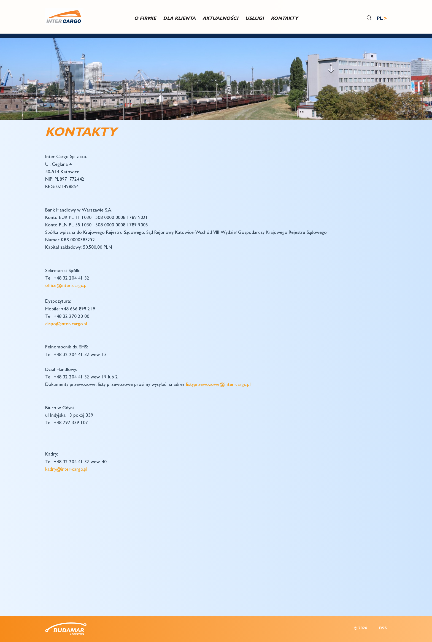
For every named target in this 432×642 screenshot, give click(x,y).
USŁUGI (254, 19)
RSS (383, 629)
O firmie (145, 19)
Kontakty (284, 19)
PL (380, 19)
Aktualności (220, 19)
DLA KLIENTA (179, 19)
